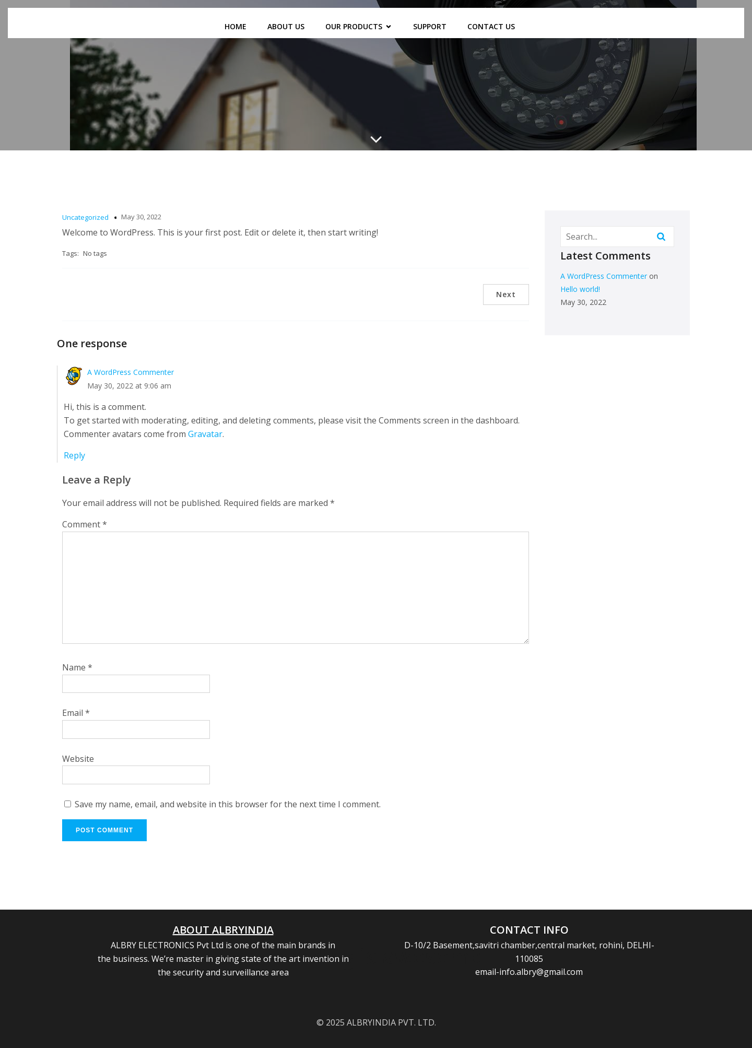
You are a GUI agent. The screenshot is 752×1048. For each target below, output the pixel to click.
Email (76, 713)
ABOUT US (285, 26)
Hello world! (580, 289)
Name (77, 667)
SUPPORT (429, 26)
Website (78, 758)
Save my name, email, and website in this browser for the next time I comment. (228, 804)
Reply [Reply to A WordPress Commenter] (74, 455)
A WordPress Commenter (130, 372)
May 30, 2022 (141, 216)
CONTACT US (491, 26)
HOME (235, 26)
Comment (84, 524)
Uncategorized (85, 217)
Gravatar (205, 434)
